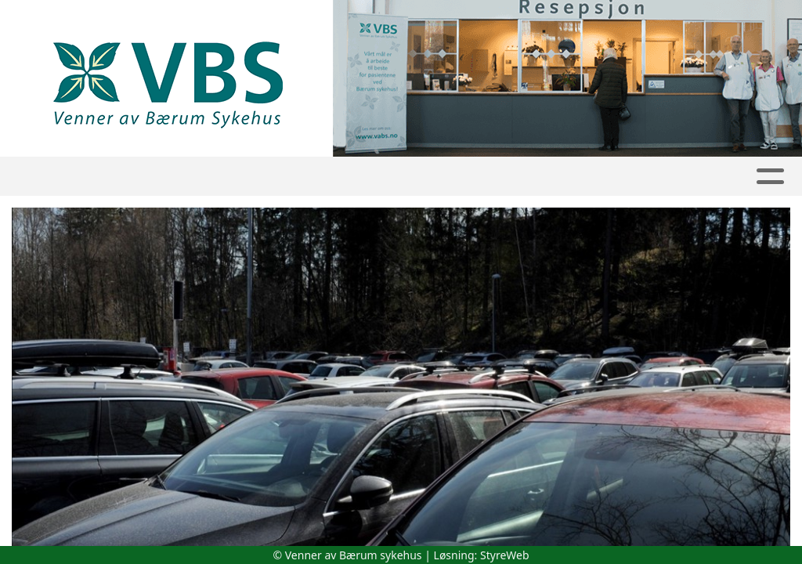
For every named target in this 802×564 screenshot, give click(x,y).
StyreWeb (504, 555)
